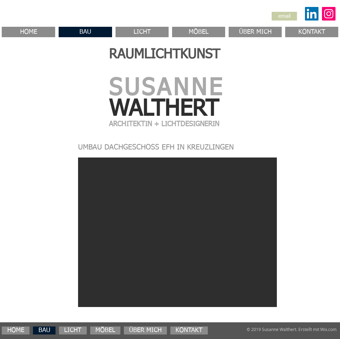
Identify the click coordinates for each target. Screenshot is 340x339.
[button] (177, 232)
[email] (284, 16)
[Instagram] (328, 14)
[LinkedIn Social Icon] (311, 14)
